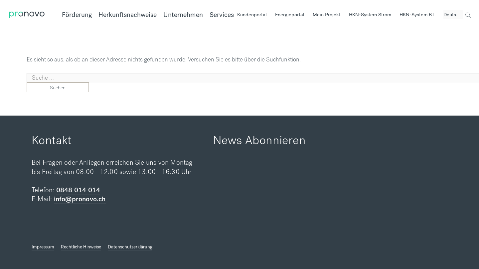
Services (222, 14)
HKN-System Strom (370, 14)
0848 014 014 (78, 190)
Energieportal (289, 14)
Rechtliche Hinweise (81, 247)
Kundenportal (252, 14)
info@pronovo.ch (80, 199)
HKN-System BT (416, 14)
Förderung (77, 14)
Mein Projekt (327, 14)
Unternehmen (183, 14)
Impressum (43, 247)
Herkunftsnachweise (127, 14)
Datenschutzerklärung (130, 247)
